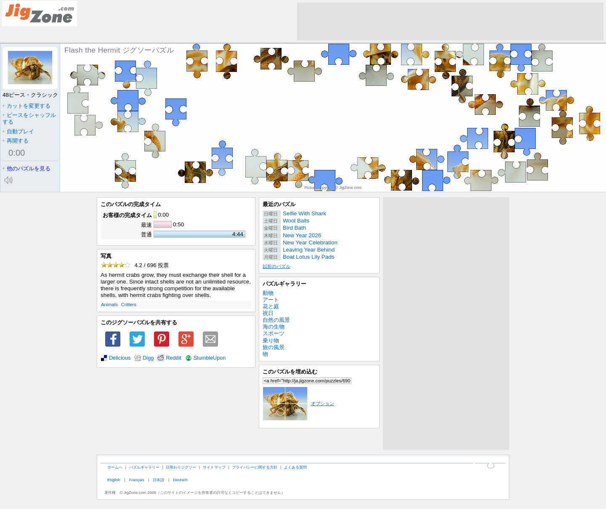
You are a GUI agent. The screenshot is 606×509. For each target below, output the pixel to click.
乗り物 (271, 340)
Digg (148, 358)
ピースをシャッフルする (29, 118)
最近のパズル (279, 204)
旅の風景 (273, 347)
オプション (298, 403)
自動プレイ (18, 131)
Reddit (173, 358)
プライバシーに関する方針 (254, 467)
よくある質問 (295, 467)
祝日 (268, 313)
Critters (128, 304)
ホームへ (114, 467)
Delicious (119, 358)
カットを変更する (26, 106)
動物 (268, 293)
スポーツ (273, 333)
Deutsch (180, 479)
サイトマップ (214, 467)
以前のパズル (276, 266)
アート (271, 300)
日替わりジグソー (181, 467)
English (113, 479)
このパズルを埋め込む (290, 371)
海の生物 (273, 326)
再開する (16, 141)
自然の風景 (276, 320)
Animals (109, 304)
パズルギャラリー (284, 284)
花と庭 (271, 306)
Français (136, 479)
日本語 (158, 479)
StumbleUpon (210, 358)
